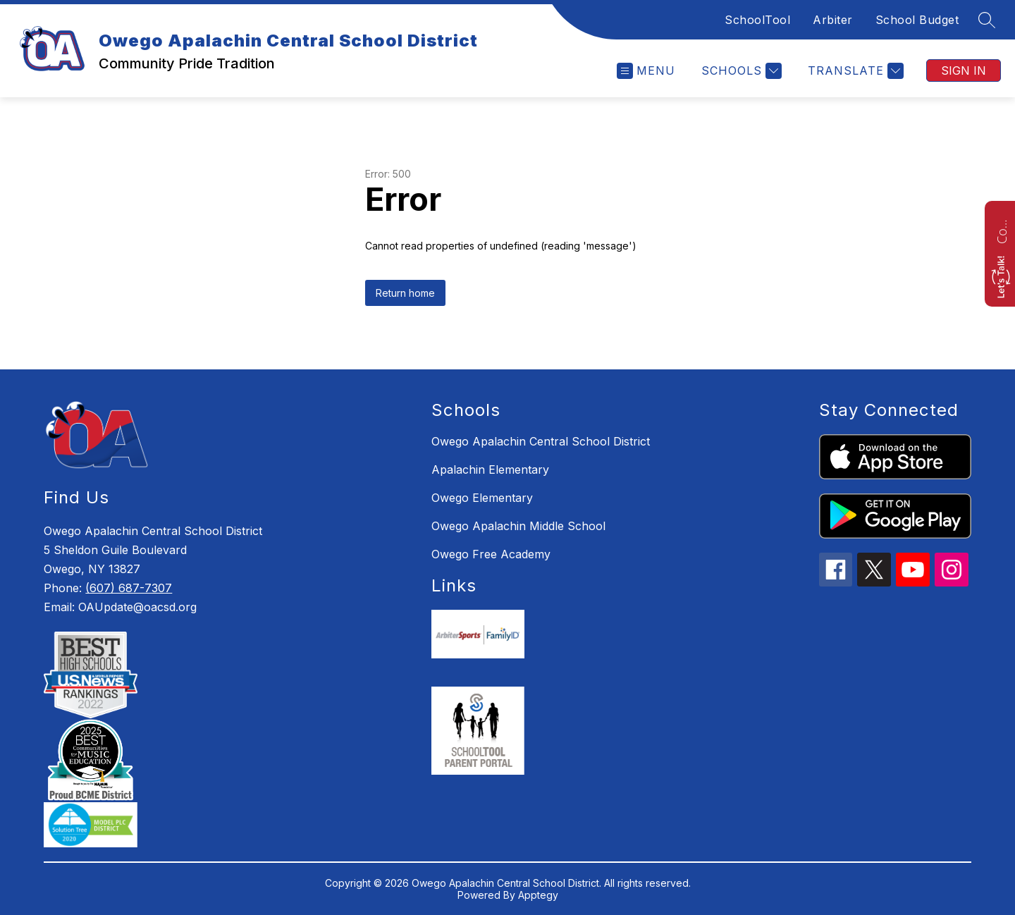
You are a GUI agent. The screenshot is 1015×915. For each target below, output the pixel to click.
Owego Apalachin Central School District (540, 441)
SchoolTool (757, 20)
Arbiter (833, 20)
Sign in (963, 70)
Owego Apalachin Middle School (518, 526)
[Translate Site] (854, 71)
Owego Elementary (482, 498)
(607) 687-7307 (128, 588)
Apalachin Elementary (490, 469)
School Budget (917, 20)
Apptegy (538, 895)
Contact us (1001, 230)
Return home (405, 293)
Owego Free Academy (490, 554)
